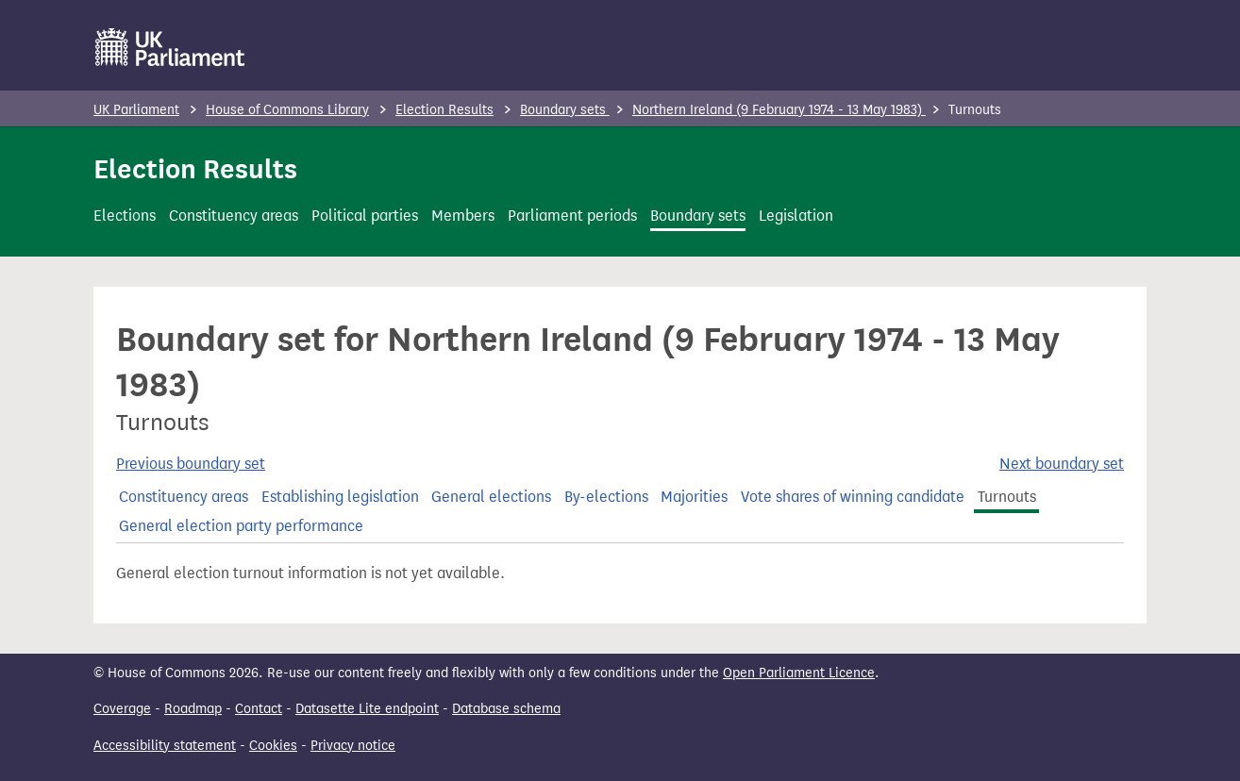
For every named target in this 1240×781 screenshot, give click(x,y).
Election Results (444, 110)
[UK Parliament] (170, 47)
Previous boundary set (190, 464)
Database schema (506, 709)
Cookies (273, 746)
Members (462, 215)
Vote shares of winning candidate (852, 497)
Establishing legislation (340, 497)
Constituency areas (233, 215)
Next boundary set (1061, 464)
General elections (491, 497)
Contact (258, 709)
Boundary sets (565, 110)
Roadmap (193, 709)
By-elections (606, 497)
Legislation (796, 215)
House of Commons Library (287, 110)
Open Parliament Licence (799, 673)
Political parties (364, 215)
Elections (124, 215)
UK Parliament (136, 110)
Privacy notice (352, 746)
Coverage (122, 709)
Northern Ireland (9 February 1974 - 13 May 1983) (779, 110)
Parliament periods (572, 215)
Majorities (694, 497)
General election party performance (241, 526)
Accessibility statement (164, 746)
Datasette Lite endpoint (367, 709)
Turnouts (1007, 497)
